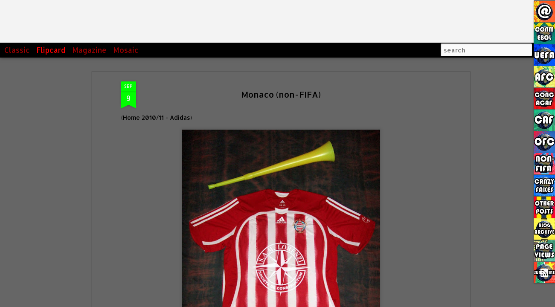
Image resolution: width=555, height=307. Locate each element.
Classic (17, 50)
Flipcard (51, 50)
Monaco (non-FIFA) (281, 94)
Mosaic (126, 50)
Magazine (89, 50)
